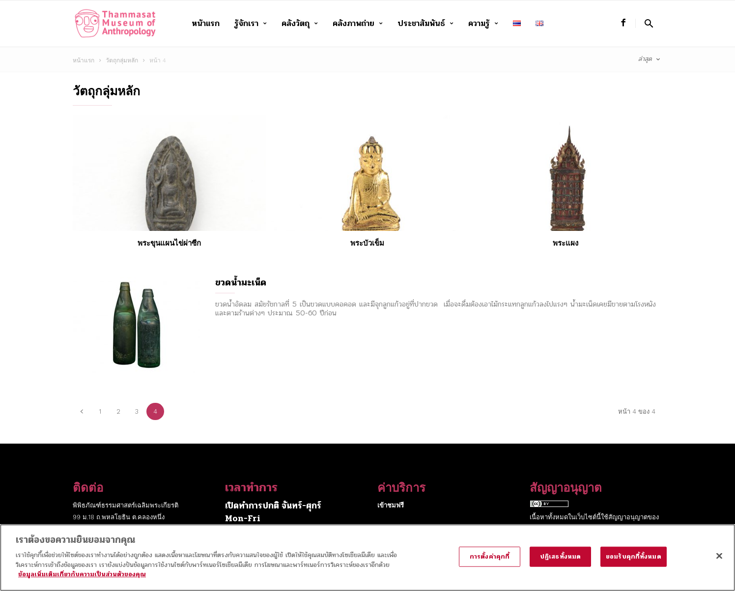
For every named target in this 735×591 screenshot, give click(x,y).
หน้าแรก (206, 23)
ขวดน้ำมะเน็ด (240, 282)
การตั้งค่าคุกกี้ (489, 563)
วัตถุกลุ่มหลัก (122, 60)
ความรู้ (483, 23)
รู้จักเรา (250, 23)
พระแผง (565, 243)
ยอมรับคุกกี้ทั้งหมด (633, 563)
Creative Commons (560, 529)
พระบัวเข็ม (367, 243)
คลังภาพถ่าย (358, 23)
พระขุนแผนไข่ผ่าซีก (169, 243)
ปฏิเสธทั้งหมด (560, 563)
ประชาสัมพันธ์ (425, 23)
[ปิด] (719, 562)
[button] (648, 23)
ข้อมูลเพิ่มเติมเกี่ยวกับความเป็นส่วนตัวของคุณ (82, 582)
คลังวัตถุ (300, 23)
